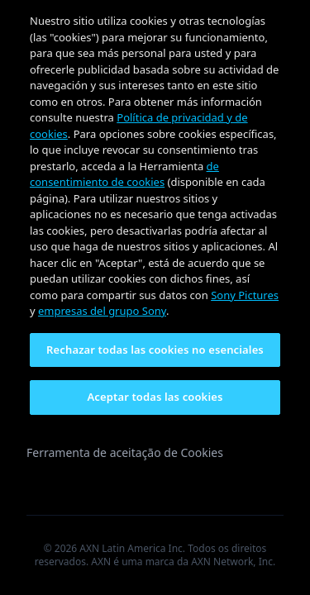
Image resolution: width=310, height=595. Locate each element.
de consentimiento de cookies (124, 174)
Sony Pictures (245, 295)
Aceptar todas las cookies (155, 396)
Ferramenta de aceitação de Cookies (124, 452)
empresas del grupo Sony (102, 310)
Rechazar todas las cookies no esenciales (155, 349)
